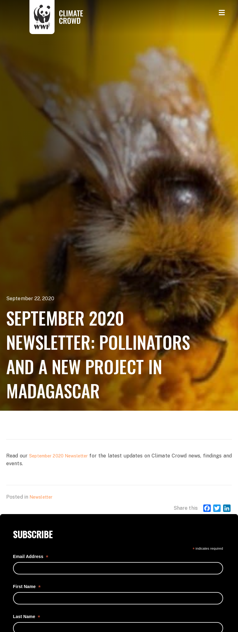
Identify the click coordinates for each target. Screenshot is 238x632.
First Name (27, 587)
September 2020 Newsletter (58, 455)
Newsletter (40, 497)
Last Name (26, 617)
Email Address (30, 557)
